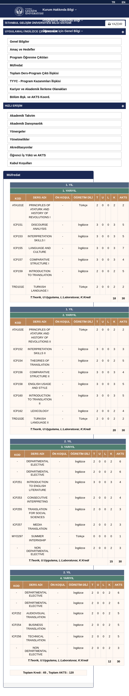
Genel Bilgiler (19, 41)
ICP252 (16, 613)
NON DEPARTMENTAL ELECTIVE (37, 551)
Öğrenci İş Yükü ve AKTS (28, 155)
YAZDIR (115, 24)
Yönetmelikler (20, 139)
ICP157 (18, 259)
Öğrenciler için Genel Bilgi (62, 31)
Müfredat (16, 65)
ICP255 (17, 509)
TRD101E (18, 286)
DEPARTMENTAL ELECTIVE (37, 463)
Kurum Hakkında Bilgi (59, 9)
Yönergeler (18, 131)
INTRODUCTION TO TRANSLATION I (40, 275)
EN (123, 2)
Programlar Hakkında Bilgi (62, 20)
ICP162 (18, 411)
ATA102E (18, 329)
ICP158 (18, 384)
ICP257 (17, 524)
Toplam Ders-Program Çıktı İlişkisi (34, 73)
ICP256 (16, 636)
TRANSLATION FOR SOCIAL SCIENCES (37, 513)
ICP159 (18, 271)
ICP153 (18, 236)
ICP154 (18, 360)
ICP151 (18, 224)
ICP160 (18, 395)
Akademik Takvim (22, 115)
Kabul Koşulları (21, 163)
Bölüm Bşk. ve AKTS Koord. (30, 97)
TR (113, 2)
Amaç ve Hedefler (22, 49)
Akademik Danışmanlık (26, 123)
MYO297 (17, 536)
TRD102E (18, 418)
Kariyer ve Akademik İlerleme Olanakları (38, 89)
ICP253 (17, 497)
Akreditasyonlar (21, 147)
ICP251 (17, 482)
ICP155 (18, 248)
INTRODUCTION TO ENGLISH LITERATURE (37, 486)
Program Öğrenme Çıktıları (29, 57)
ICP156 (18, 372)
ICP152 (18, 349)
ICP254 (16, 624)
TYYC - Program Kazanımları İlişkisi (35, 81)
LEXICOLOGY (40, 411)
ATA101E (18, 205)
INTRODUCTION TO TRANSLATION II (40, 399)
